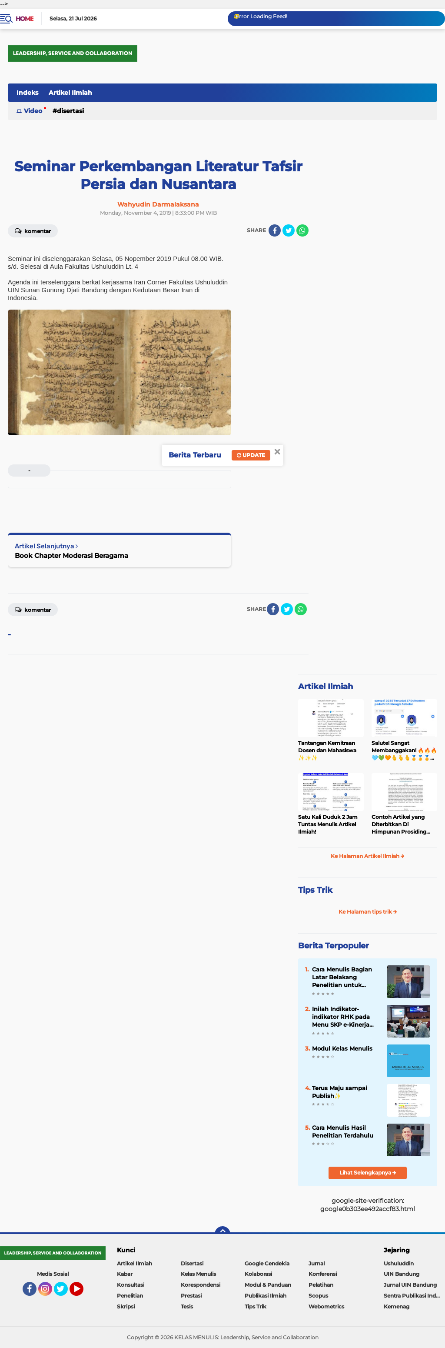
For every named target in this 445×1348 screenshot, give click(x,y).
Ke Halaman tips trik (368, 911)
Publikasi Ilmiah (265, 1295)
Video (33, 111)
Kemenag (396, 1306)
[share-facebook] (275, 230)
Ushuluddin (399, 1263)
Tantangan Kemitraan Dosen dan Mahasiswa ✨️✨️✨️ (327, 750)
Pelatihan (321, 1284)
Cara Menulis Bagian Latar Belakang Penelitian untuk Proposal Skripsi (342, 977)
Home (24, 19)
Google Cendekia (267, 1263)
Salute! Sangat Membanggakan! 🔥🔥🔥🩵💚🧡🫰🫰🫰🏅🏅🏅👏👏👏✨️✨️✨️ (404, 750)
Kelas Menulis (198, 1274)
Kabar (125, 1274)
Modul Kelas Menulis (342, 1048)
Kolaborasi (258, 1274)
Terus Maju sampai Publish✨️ (339, 1091)
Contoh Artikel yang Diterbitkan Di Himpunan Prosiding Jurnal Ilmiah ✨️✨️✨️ (399, 824)
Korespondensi (200, 1284)
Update (251, 455)
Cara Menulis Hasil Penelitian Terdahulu (342, 1131)
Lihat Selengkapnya (367, 1172)
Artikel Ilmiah (70, 93)
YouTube (83, 1293)
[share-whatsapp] (302, 230)
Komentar (33, 230)
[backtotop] (222, 1234)
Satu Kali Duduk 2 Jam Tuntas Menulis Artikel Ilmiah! (328, 824)
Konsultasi (130, 1284)
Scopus (318, 1295)
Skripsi (126, 1306)
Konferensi (323, 1274)
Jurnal (317, 1263)
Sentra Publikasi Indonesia (414, 1295)
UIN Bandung (401, 1274)
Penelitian (130, 1295)
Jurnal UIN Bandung (410, 1284)
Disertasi (70, 111)
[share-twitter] (288, 230)
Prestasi (191, 1295)
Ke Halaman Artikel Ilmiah (368, 856)
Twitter (65, 1293)
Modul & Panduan (268, 1284)
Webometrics (326, 1306)
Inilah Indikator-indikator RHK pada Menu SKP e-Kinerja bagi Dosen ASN (341, 1017)
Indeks (27, 93)
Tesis (187, 1306)
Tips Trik (315, 890)
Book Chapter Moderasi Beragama (71, 555)
